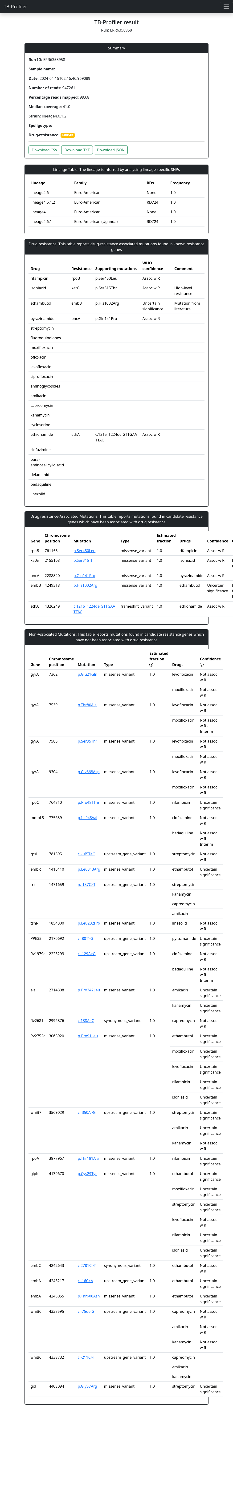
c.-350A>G (87, 1112)
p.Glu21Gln (87, 674)
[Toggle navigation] (226, 6)
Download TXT (77, 150)
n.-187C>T (86, 884)
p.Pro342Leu (89, 990)
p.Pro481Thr (89, 802)
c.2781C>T (87, 1265)
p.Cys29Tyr (87, 1173)
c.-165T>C (86, 854)
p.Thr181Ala (88, 1158)
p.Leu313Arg (89, 869)
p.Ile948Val (87, 817)
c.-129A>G (87, 953)
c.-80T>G (85, 938)
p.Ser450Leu (84, 550)
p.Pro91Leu (88, 1035)
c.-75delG (86, 1311)
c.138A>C (86, 1020)
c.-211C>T (86, 1357)
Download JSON (111, 150)
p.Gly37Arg (87, 1386)
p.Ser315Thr (84, 560)
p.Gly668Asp (88, 771)
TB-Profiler (15, 6)
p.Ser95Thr (87, 741)
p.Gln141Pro (84, 575)
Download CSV (44, 150)
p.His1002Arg (85, 585)
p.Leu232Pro (89, 923)
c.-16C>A (85, 1280)
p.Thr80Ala (87, 704)
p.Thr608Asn (89, 1296)
